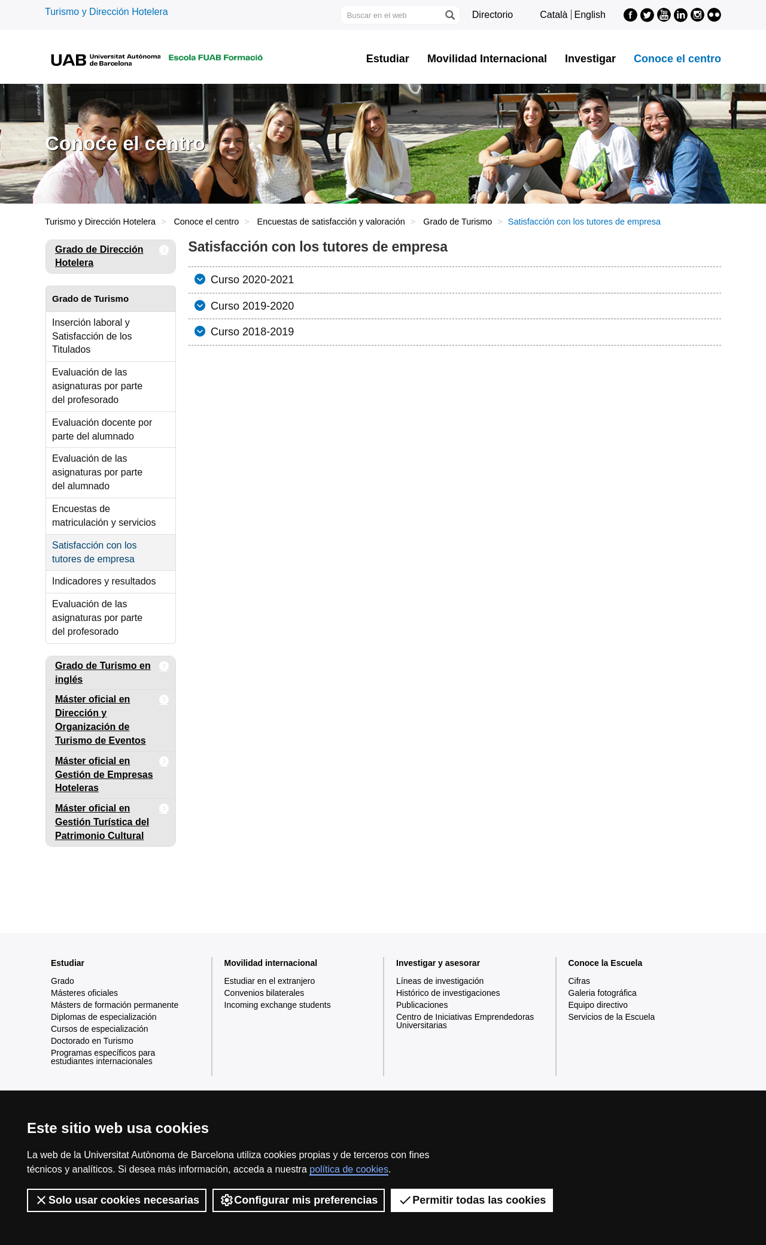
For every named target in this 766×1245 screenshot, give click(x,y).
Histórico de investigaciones (448, 993)
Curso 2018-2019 (251, 332)
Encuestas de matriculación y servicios (104, 516)
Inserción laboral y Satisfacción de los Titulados (92, 336)
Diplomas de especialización (104, 1017)
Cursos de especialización (99, 1029)
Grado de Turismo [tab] (90, 298)
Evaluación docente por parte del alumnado (102, 429)
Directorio (492, 15)
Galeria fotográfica (603, 993)
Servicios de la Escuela (612, 1017)
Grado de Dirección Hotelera (112, 254)
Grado (62, 981)
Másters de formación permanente (114, 1005)
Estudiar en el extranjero (269, 981)
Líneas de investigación (440, 981)
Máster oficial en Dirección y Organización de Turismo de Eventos (112, 718)
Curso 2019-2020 (251, 306)
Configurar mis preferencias (299, 1200)
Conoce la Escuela (606, 963)
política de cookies (348, 1169)
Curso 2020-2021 (251, 280)
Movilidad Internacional (487, 58)
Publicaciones (422, 1005)
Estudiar (387, 58)
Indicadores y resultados (104, 581)
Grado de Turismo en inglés (112, 670)
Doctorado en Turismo (92, 1041)
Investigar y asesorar (438, 963)
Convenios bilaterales (264, 993)
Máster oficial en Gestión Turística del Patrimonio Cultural (112, 820)
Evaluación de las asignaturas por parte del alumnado (97, 472)
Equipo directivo (598, 1005)
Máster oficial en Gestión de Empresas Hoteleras (112, 772)
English (590, 15)
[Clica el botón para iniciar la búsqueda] (449, 15)
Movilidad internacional (271, 963)
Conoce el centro (677, 58)
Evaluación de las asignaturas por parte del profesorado (97, 386)
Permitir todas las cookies (472, 1200)
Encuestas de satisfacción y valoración (331, 221)
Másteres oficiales (84, 993)
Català (553, 15)
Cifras (580, 981)
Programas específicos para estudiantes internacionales (103, 1057)
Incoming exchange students (277, 1005)
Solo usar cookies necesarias (116, 1200)
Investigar (590, 58)
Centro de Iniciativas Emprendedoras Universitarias (465, 1021)
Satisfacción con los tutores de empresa (94, 552)
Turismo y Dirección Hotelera (106, 12)
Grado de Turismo (457, 221)
